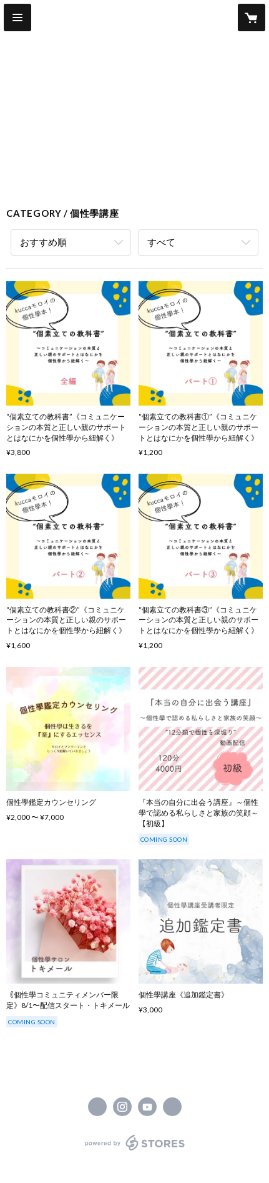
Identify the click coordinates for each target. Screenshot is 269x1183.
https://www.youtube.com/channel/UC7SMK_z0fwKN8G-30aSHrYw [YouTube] (147, 1106)
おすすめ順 (43, 241)
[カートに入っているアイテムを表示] (251, 17)
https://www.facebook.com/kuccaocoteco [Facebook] (97, 1106)
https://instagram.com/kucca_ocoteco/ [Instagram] (122, 1106)
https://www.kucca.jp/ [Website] (172, 1106)
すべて (161, 241)
